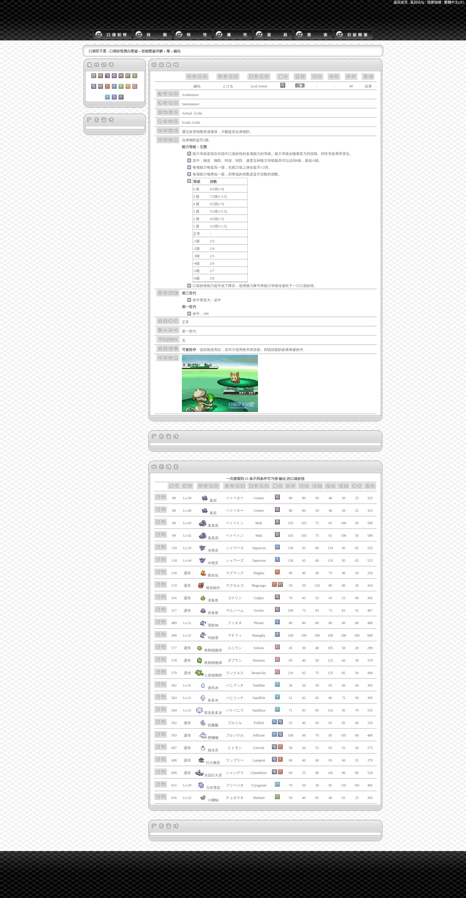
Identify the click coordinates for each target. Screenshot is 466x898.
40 (351, 86)
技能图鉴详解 (152, 51)
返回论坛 (417, 2)
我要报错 (434, 2)
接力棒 (251, 286)
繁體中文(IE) (454, 2)
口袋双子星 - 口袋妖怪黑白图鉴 (113, 51)
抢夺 (246, 350)
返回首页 (400, 2)
